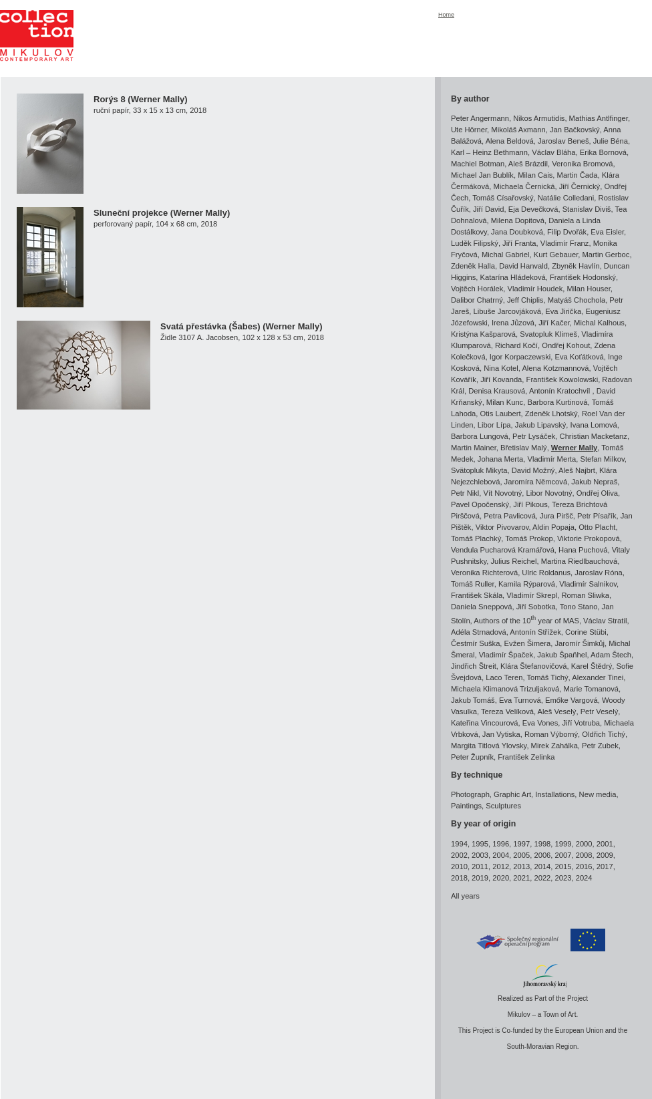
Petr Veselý (600, 712)
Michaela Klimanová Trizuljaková (505, 689)
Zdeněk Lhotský (551, 414)
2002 (459, 855)
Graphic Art (512, 794)
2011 (480, 866)
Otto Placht (597, 527)
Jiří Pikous (530, 504)
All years (465, 896)
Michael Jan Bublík (482, 175)
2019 (480, 878)
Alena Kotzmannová (555, 368)
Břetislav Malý (523, 448)
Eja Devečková (533, 209)
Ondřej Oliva (597, 493)
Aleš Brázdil (528, 164)
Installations (555, 794)
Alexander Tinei (597, 677)
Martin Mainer (473, 448)
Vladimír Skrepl (531, 595)
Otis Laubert (500, 414)
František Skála (476, 595)
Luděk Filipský (474, 243)
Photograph (470, 794)
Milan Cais (535, 175)
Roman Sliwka (585, 595)
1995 (480, 844)
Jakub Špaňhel (562, 655)
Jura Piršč (556, 516)
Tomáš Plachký (476, 538)
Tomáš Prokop (529, 538)
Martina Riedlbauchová (579, 561)
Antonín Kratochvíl (561, 391)
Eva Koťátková (578, 357)
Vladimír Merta (551, 459)
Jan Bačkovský (575, 130)
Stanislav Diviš (586, 209)
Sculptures (503, 806)
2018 (459, 878)
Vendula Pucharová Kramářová (502, 550)
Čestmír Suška (475, 643)
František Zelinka (526, 757)
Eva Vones (540, 723)
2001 (605, 844)
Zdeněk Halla (473, 266)
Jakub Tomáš (473, 700)
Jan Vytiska (501, 734)
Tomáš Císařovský (502, 198)
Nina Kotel (501, 368)
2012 (500, 866)
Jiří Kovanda (501, 379)
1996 (500, 844)
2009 (605, 855)
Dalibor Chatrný (477, 300)
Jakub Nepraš (594, 482)
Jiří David (488, 209)
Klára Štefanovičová (533, 666)
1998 (542, 844)
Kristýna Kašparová (483, 334)
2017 (605, 866)
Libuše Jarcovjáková (507, 311)
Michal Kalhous (599, 323)
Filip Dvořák (567, 232)
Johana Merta (500, 459)
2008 (584, 855)
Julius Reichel (513, 561)
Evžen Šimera (527, 643)
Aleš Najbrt (576, 470)
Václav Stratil (605, 621)
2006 (542, 855)
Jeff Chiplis (525, 300)
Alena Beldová (510, 141)
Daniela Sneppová (481, 607)
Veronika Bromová (582, 164)
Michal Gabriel (506, 255)
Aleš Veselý (557, 712)
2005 (521, 855)
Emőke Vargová (571, 700)
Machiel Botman (477, 164)
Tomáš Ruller (472, 584)
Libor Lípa (494, 425)
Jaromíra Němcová (536, 482)
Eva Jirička (563, 311)
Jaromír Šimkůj (579, 643)
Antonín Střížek (535, 632)
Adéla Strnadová (478, 632)
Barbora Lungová (479, 436)
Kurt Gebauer (556, 255)
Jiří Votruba (581, 723)
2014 (542, 866)
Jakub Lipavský (540, 425)
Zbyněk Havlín (576, 266)
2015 (563, 866)
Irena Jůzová (513, 323)
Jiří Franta (519, 243)
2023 (563, 878)
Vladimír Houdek (535, 289)
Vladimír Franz (564, 243)
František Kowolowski (562, 379)
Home (446, 14)
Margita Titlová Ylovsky (488, 746)
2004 (500, 855)
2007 (563, 855)
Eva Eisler (607, 232)
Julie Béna (610, 141)
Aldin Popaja (553, 527)
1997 (521, 844)
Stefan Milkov (602, 459)
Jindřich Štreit (473, 666)
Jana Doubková (517, 232)
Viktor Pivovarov (502, 527)
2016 (584, 866)
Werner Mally (574, 448)
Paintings (466, 806)
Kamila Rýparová (526, 584)
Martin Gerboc (606, 255)
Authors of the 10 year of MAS (526, 621)
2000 (584, 844)
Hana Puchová (582, 550)
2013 (521, 866)
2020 (500, 878)
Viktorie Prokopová (588, 538)
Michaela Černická (523, 186)
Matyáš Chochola (576, 300)
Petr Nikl (465, 493)
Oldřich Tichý (603, 734)
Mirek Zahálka (554, 746)
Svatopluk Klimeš (548, 334)
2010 (459, 866)
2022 (542, 878)
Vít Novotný (503, 493)
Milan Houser (589, 289)
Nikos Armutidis (538, 118)
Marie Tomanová (591, 689)
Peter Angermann (480, 118)
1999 (563, 844)
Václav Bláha (553, 152)
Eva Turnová (520, 700)
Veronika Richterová (484, 573)
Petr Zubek (600, 746)
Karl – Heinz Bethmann (489, 152)
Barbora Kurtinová (557, 402)
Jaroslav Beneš (563, 141)
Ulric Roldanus (546, 573)
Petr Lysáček (533, 436)
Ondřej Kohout (566, 345)
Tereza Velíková (507, 712)
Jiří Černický (580, 186)
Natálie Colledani (566, 198)
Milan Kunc (504, 402)
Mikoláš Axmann (518, 130)
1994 (459, 844)
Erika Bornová (603, 152)
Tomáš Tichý (547, 677)
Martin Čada (577, 175)
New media (598, 794)
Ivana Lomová (593, 425)
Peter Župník (472, 757)
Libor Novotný (549, 493)
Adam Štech (611, 655)
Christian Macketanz (593, 436)
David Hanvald (523, 266)
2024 (584, 878)
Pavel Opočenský (480, 504)
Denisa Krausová (496, 391)
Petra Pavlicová (510, 516)
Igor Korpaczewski (520, 357)
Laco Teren (504, 677)
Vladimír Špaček (506, 655)
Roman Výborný (551, 734)
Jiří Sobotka (536, 607)
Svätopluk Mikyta (479, 470)
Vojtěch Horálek (477, 289)
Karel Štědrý (592, 666)
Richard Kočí (516, 345)
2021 (521, 878)
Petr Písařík (596, 516)
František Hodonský (583, 277)
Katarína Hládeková (513, 277)
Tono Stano (579, 607)
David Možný (533, 470)
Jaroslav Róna (599, 573)
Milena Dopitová (517, 220)
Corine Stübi (586, 632)
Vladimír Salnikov (588, 584)
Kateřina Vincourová (484, 723)
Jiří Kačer (554, 323)
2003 (480, 855)
